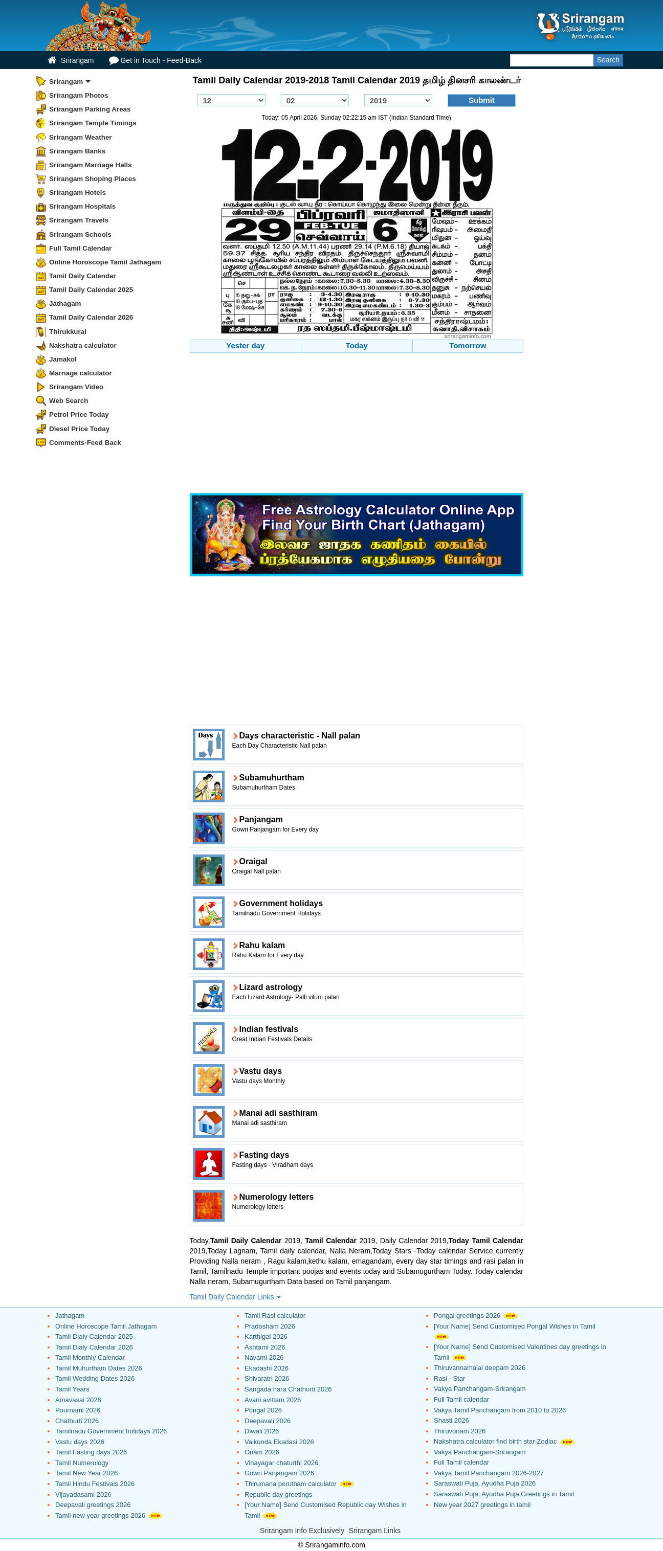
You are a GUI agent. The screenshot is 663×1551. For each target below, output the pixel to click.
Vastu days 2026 (79, 1442)
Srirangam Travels (78, 220)
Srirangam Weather (80, 137)
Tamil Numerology (81, 1463)
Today (357, 345)
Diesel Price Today (79, 429)
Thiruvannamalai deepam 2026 (479, 1368)
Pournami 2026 (77, 1410)
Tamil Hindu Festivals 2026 (95, 1484)
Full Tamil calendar (461, 1399)
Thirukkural (67, 331)
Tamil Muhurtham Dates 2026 (98, 1368)
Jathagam (65, 303)
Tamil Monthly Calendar (90, 1357)
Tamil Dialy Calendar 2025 (94, 1336)
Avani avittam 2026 (273, 1400)
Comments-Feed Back (85, 442)
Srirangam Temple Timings (93, 123)
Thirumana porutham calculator (291, 1484)
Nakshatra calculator (83, 345)
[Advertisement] (357, 424)
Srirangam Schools (80, 234)
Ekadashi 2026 (267, 1368)
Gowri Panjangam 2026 (279, 1473)
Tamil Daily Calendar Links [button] (235, 1297)
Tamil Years (72, 1389)
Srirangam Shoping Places (92, 179)
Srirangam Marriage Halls (90, 165)
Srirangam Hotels (77, 192)
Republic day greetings (278, 1494)
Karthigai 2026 (266, 1336)
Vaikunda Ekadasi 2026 (279, 1442)
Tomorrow (467, 345)
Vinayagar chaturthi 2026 (281, 1463)
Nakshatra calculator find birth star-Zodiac (495, 1441)
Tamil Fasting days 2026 (91, 1452)
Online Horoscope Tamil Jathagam (105, 262)
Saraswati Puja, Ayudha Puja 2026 (485, 1483)
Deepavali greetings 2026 (92, 1505)
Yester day (245, 345)
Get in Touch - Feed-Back (155, 60)
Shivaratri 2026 (267, 1378)
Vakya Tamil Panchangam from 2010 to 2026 (500, 1410)
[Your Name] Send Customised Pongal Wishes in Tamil (514, 1326)
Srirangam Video (76, 387)
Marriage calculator (80, 373)
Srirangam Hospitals (82, 206)
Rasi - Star (449, 1378)
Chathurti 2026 (77, 1421)
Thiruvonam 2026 (459, 1431)
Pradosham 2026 (270, 1326)
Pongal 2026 (263, 1410)
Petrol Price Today (79, 414)
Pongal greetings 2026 (467, 1315)
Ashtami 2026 (265, 1347)
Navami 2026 (264, 1357)
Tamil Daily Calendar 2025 (91, 290)
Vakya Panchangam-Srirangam (480, 1388)
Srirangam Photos (78, 95)
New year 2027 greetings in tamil (482, 1505)
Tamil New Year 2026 (86, 1473)
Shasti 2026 (451, 1420)
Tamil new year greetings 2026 (100, 1515)
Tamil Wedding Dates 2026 (95, 1378)
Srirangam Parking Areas (90, 109)
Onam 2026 (262, 1452)
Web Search (68, 400)
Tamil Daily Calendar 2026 (91, 317)
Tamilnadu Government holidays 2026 (111, 1431)
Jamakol (63, 359)
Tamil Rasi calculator (275, 1315)
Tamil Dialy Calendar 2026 (94, 1347)
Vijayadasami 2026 (83, 1494)
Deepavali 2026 (268, 1421)
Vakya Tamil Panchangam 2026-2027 (489, 1473)
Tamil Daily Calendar (82, 276)
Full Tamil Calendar (80, 248)
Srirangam (71, 60)
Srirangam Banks (77, 151)
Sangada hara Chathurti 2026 (288, 1389)
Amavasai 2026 (78, 1400)
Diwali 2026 (262, 1431)
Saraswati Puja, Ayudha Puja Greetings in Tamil (504, 1494)
